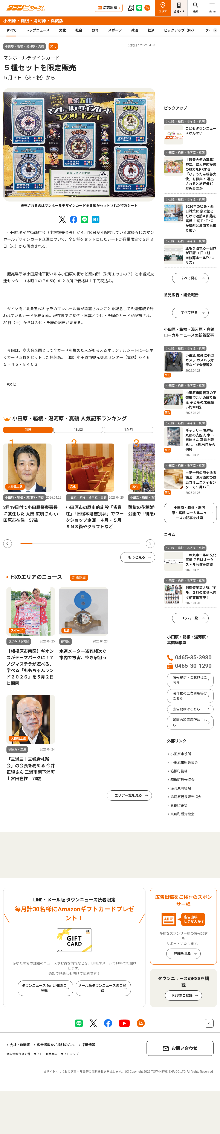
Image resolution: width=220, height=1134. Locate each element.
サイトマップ (70, 1054)
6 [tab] (86, 543)
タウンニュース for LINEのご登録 (44, 988)
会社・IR (179, 11)
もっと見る (136, 557)
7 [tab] (98, 543)
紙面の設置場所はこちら (190, 722)
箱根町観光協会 (182, 780)
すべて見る (189, 278)
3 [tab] (50, 543)
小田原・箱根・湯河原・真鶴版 (33, 20)
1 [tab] (26, 543)
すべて (11, 30)
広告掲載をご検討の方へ (56, 1045)
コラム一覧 (189, 618)
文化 (62, 30)
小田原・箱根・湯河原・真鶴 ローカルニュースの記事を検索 (189, 513)
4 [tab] (62, 543)
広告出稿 (110, 8)
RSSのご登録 (182, 995)
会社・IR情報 (20, 1045)
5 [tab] (74, 543)
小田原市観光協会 (184, 763)
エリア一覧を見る (128, 795)
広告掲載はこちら (186, 709)
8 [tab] (110, 543)
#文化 (11, 384)
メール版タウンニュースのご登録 (102, 988)
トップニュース (38, 30)
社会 (78, 30)
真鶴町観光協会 (182, 814)
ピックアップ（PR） (180, 30)
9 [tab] (122, 543)
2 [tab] (38, 543)
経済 (151, 30)
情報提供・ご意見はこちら (190, 680)
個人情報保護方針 (18, 1054)
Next (150, 543)
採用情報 (88, 1045)
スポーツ (115, 30)
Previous (7, 543)
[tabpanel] (79, 148)
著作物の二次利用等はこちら (190, 696)
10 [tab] (134, 543)
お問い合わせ (184, 1048)
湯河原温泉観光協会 (185, 797)
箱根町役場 (179, 771)
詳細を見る (182, 954)
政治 (134, 30)
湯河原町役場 (180, 788)
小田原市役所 (180, 754)
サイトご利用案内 (46, 1054)
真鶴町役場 (179, 805)
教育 (95, 30)
